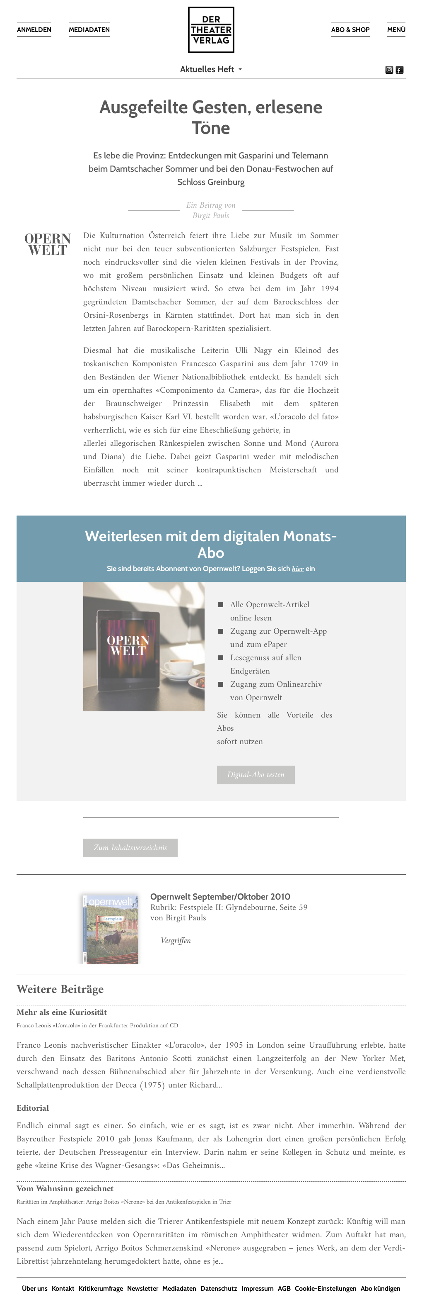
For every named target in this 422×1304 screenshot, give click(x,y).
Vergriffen (176, 941)
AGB (284, 1288)
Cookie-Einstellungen (326, 1288)
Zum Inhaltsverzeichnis (130, 848)
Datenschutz (218, 1288)
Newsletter (142, 1288)
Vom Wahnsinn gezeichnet (65, 1189)
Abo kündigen (380, 1288)
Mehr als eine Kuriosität (62, 1012)
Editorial (33, 1108)
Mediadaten (179, 1288)
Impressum (257, 1288)
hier (298, 569)
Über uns (35, 1288)
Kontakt (63, 1288)
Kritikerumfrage (101, 1288)
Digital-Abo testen (256, 775)
